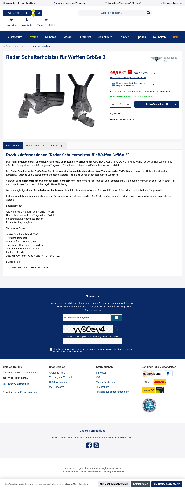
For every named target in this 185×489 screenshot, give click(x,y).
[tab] (13, 145)
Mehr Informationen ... (82, 484)
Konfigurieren (140, 484)
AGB (122, 349)
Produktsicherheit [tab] (35, 145)
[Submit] (116, 317)
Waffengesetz (56, 387)
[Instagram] (96, 445)
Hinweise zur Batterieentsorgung (113, 391)
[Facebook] (89, 445)
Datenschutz (102, 387)
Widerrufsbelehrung (106, 382)
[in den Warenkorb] (156, 104)
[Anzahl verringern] (113, 104)
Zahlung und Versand (60, 377)
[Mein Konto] (27, 22)
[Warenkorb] (46, 22)
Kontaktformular (28, 392)
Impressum (101, 372)
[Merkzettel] (11, 22)
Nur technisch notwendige (114, 484)
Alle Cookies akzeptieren (166, 484)
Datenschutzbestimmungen (77, 349)
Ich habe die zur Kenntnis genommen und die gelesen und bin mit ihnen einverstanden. (92, 350)
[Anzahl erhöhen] (128, 104)
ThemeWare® (118, 471)
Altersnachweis (57, 372)
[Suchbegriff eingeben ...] (111, 13)
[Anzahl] (120, 104)
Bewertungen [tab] (57, 145)
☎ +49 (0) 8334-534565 (16, 378)
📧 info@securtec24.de (16, 384)
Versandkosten (114, 468)
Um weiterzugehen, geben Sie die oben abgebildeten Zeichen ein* (93, 337)
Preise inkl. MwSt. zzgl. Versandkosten (128, 77)
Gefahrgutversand (58, 382)
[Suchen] (148, 13)
